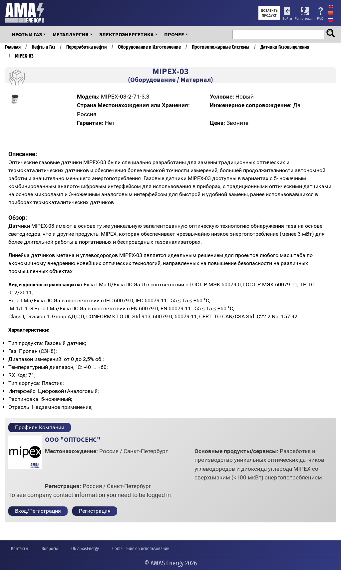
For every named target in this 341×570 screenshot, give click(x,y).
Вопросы (50, 548)
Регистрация (304, 18)
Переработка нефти (86, 47)
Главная (13, 47)
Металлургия (71, 34)
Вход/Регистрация (38, 511)
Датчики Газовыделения (284, 47)
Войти (287, 18)
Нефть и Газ (27, 34)
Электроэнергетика (126, 34)
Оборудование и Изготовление (149, 47)
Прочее (174, 34)
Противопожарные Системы (220, 47)
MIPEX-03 (24, 56)
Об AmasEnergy (85, 548)
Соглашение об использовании (141, 548)
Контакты (19, 548)
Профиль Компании (39, 427)
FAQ (320, 18)
